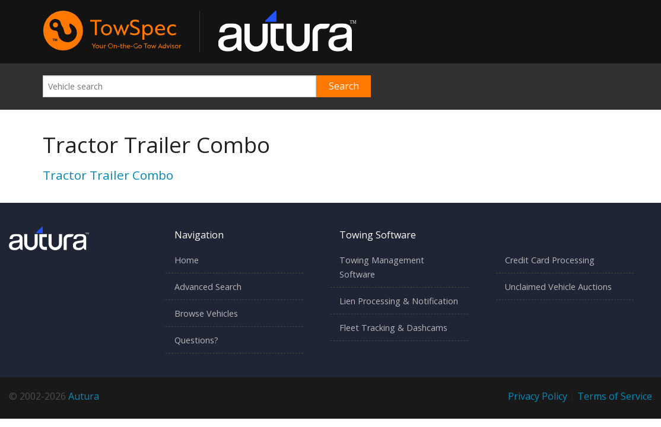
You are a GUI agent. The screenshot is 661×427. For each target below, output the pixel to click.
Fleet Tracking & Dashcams (393, 327)
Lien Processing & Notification (398, 301)
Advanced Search (207, 286)
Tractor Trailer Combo (108, 175)
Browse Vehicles (206, 313)
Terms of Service (614, 396)
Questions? (196, 340)
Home (186, 260)
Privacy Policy (537, 396)
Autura (83, 396)
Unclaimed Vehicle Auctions (558, 286)
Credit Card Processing (550, 260)
